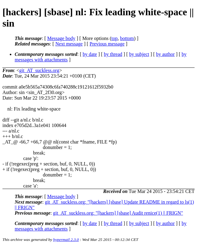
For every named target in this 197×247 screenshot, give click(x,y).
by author (165, 54)
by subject (139, 54)
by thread (113, 54)
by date (90, 54)
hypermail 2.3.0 (66, 239)
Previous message (107, 43)
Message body (61, 38)
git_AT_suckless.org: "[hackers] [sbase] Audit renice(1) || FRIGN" (118, 213)
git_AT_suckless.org (39, 70)
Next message (69, 43)
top (114, 38)
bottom (127, 38)
